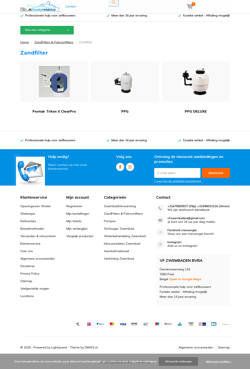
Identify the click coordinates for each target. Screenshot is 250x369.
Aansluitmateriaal (116, 254)
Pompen (110, 224)
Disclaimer (27, 269)
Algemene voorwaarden (37, 262)
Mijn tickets (73, 224)
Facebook (120, 169)
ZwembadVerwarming (120, 209)
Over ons (26, 254)
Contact (70, 6)
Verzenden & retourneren (38, 239)
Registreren (74, 209)
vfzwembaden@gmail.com (186, 221)
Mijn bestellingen (77, 217)
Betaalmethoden (32, 232)
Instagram (130, 169)
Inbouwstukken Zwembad (122, 247)
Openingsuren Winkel (35, 209)
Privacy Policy (29, 277)
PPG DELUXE (196, 91)
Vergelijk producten (79, 239)
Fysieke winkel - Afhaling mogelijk (206, 19)
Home (24, 45)
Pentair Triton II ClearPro (54, 91)
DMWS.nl (91, 351)
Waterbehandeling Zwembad (125, 239)
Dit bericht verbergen (178, 361)
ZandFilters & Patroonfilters (53, 45)
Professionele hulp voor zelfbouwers (50, 19)
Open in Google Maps (185, 282)
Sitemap (26, 284)
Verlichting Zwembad (119, 262)
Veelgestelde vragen (34, 292)
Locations (27, 299)
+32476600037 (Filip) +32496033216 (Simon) (198, 209)
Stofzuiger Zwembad (119, 232)
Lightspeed (59, 351)
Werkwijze (27, 217)
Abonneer (216, 176)
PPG (125, 91)
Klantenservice (30, 247)
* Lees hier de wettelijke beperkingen (177, 184)
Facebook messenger (182, 233)
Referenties (28, 224)
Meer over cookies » (218, 361)
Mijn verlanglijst (76, 232)
